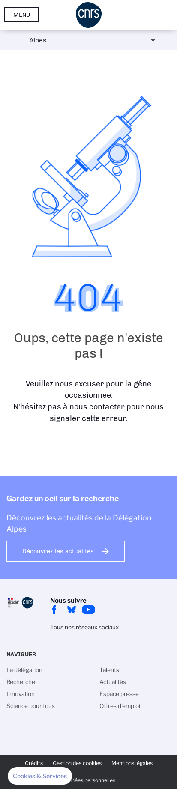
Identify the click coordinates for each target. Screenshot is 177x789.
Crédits (34, 763)
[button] (40, 776)
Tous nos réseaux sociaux (84, 627)
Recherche (20, 681)
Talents (109, 669)
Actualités (112, 681)
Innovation (20, 693)
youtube (88, 609)
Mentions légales (132, 763)
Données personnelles (88, 780)
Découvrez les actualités (58, 551)
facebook (54, 609)
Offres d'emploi (119, 705)
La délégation (24, 669)
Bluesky (71, 609)
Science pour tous (30, 705)
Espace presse (119, 693)
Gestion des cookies (77, 763)
